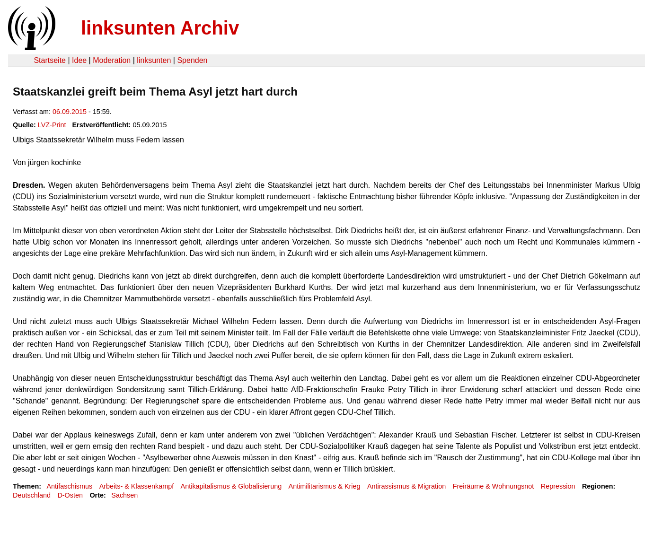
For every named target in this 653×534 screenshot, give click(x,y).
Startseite (50, 60)
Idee (79, 60)
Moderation (112, 60)
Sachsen (124, 495)
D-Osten (70, 495)
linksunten (154, 60)
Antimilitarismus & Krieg (325, 486)
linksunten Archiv (160, 28)
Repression (558, 486)
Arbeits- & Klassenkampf (136, 486)
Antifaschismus (69, 486)
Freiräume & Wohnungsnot (493, 486)
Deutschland (32, 495)
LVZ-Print (52, 125)
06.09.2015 (70, 111)
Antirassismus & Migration (406, 486)
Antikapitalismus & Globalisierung (231, 486)
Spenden (192, 60)
